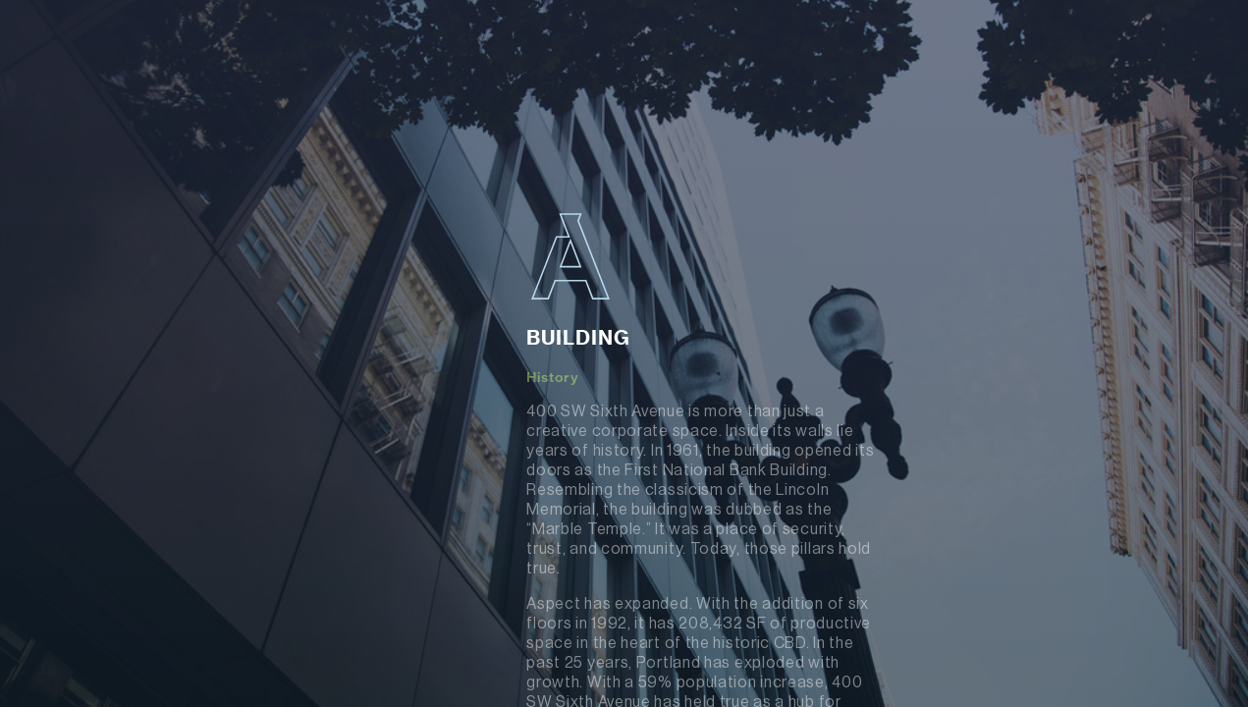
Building (171, 309)
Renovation (150, 420)
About (126, 361)
